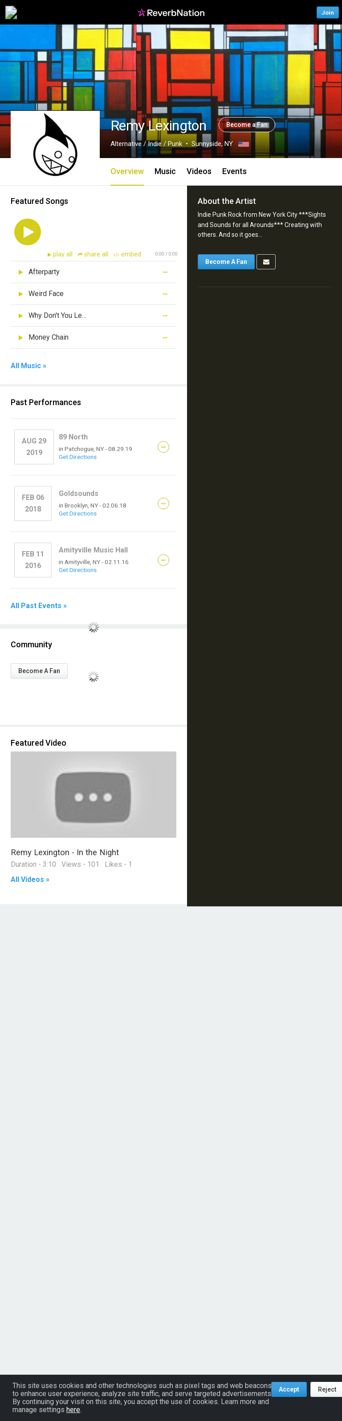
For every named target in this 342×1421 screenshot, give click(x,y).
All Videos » (30, 880)
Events (234, 171)
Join (328, 12)
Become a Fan (247, 124)
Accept (289, 1389)
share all (94, 254)
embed (127, 254)
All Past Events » (39, 606)
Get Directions (78, 456)
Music (165, 171)
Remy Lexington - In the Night (65, 852)
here (73, 1409)
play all (63, 254)
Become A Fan (39, 670)
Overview (127, 171)
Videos (199, 171)
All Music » (28, 366)
